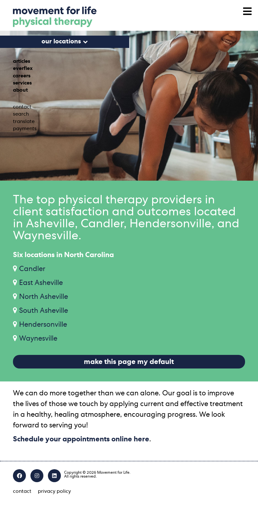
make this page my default (129, 361)
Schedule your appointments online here (81, 439)
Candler (32, 268)
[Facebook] (19, 475)
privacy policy (54, 491)
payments (25, 128)
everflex (23, 68)
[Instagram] (36, 475)
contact (22, 106)
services (22, 82)
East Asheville (41, 282)
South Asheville (43, 310)
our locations (61, 41)
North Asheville (43, 296)
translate (24, 121)
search (21, 114)
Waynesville (38, 338)
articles (21, 61)
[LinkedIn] (54, 475)
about (20, 90)
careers (21, 75)
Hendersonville (43, 324)
